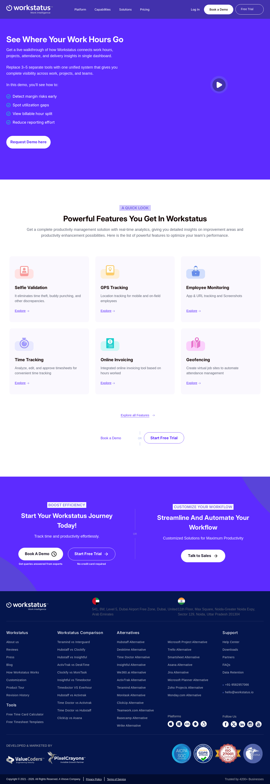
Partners (229, 657)
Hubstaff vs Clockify (71, 649)
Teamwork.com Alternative (135, 710)
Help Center (231, 642)
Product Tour (15, 687)
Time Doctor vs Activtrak (74, 702)
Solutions (125, 9)
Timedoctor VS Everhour (74, 687)
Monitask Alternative (131, 695)
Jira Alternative (178, 672)
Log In (195, 9)
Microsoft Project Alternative (187, 642)
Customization (16, 680)
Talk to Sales (199, 555)
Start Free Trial (164, 438)
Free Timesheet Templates (25, 722)
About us (12, 642)
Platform (80, 9)
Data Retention (233, 672)
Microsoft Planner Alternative (188, 680)
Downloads (230, 649)
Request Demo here (28, 142)
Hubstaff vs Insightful (72, 657)
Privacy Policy (94, 779)
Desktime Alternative (131, 649)
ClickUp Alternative (130, 702)
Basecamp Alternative (132, 718)
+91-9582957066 (237, 684)
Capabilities (102, 9)
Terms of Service (116, 779)
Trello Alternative (180, 649)
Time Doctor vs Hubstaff (74, 710)
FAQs (226, 664)
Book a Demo (218, 9)
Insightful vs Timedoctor (74, 680)
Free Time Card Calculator (25, 714)
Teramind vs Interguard (73, 642)
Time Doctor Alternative (133, 657)
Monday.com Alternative (184, 695)
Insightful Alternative (131, 664)
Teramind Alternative (131, 687)
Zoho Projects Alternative (185, 687)
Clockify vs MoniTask (72, 672)
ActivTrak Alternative (131, 680)
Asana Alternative (180, 664)
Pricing (145, 9)
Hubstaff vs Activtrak (71, 695)
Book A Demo (37, 554)
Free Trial (247, 9)
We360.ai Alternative (131, 672)
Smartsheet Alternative (184, 657)
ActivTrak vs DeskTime (73, 664)
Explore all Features (135, 415)
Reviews (12, 649)
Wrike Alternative (129, 725)
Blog (9, 664)
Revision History (17, 695)
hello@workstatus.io (239, 692)
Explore (20, 310)
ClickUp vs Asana (69, 718)
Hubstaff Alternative (130, 642)
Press (10, 657)
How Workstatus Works (22, 672)
